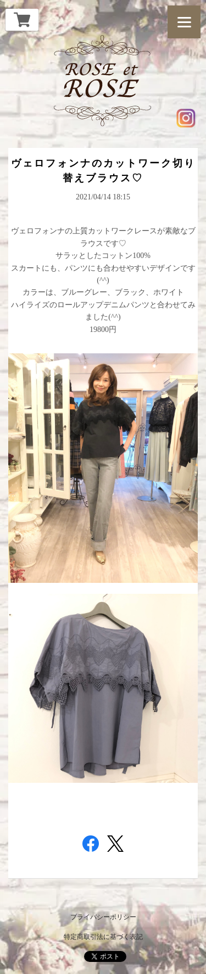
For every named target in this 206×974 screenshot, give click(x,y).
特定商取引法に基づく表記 (103, 937)
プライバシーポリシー (103, 917)
